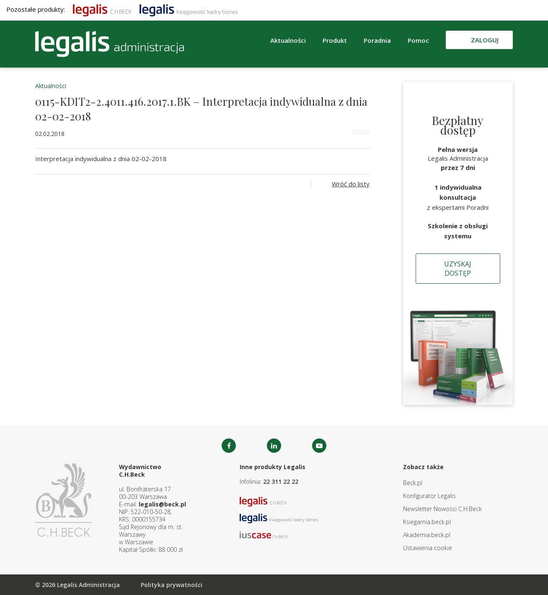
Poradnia (377, 40)
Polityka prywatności (171, 585)
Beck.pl (412, 483)
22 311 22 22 (280, 481)
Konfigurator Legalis (429, 496)
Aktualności (288, 40)
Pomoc (418, 40)
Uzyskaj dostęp (457, 268)
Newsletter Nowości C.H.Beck (442, 509)
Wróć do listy (351, 184)
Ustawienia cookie (427, 548)
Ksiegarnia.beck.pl (427, 522)
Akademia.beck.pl (426, 535)
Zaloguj (485, 40)
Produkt (335, 40)
